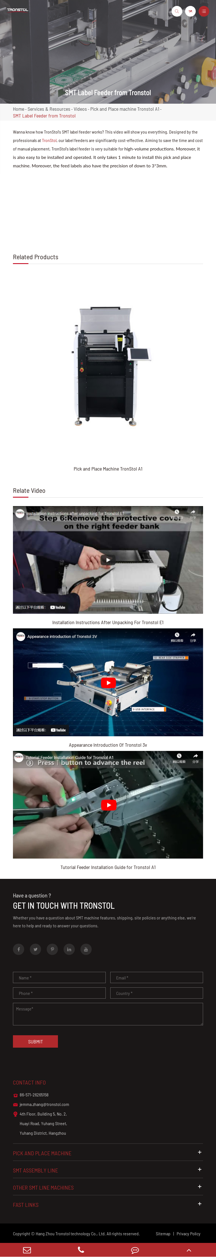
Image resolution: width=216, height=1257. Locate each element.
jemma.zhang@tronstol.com (41, 1105)
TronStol (49, 140)
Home (18, 109)
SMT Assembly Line (108, 1170)
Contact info (29, 1082)
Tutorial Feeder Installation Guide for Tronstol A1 (108, 867)
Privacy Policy (189, 1233)
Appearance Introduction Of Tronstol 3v (108, 745)
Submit (35, 1041)
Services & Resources (49, 109)
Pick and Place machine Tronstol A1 (124, 109)
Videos (80, 109)
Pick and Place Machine (108, 1152)
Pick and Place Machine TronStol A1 (108, 468)
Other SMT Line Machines (108, 1187)
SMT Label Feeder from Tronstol (44, 115)
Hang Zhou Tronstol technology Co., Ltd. (71, 1233)
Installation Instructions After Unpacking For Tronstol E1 (107, 622)
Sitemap (163, 1233)
